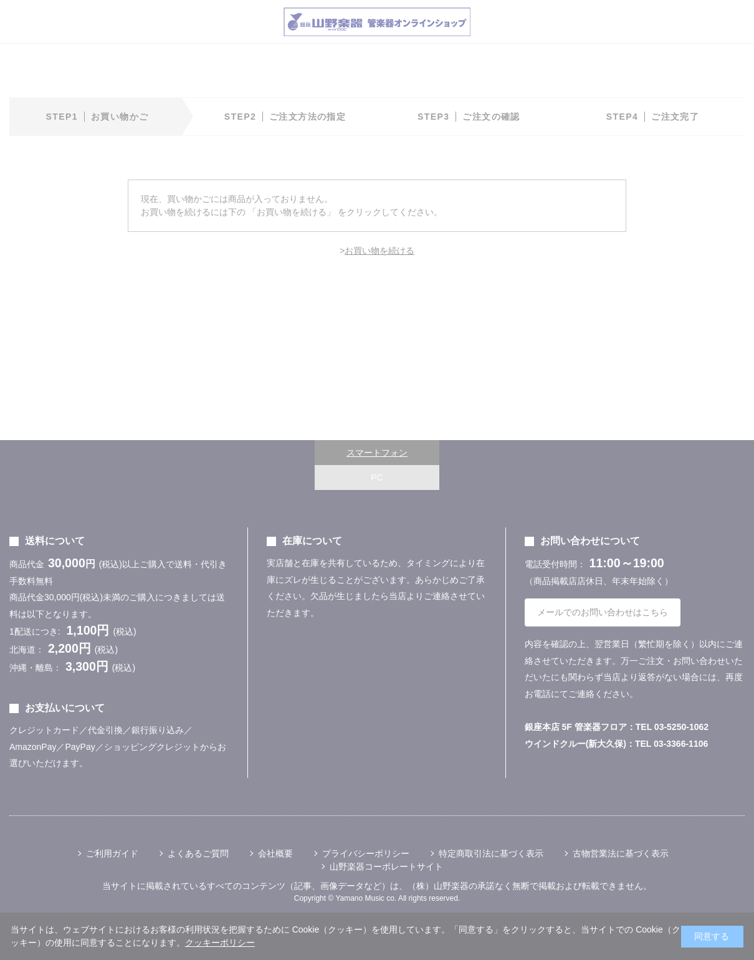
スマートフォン (377, 453)
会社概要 (275, 853)
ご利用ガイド (112, 853)
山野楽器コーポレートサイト (386, 866)
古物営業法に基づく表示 (621, 853)
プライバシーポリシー (365, 853)
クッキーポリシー (220, 943)
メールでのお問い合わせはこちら (602, 612)
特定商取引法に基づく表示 (491, 853)
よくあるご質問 (198, 853)
